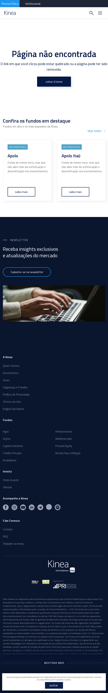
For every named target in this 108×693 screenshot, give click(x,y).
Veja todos (96, 131)
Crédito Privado (12, 452)
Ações (6, 438)
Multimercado (63, 438)
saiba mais (21, 191)
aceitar (54, 685)
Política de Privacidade (16, 394)
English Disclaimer (13, 408)
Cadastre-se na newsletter (27, 271)
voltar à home (54, 81)
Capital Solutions (13, 445)
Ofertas (7, 486)
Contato (8, 529)
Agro (6, 431)
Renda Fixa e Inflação (67, 452)
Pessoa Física (9, 3)
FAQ (5, 536)
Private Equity (63, 445)
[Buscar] (91, 13)
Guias (6, 379)
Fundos (7, 419)
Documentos (10, 372)
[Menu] (100, 13)
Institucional (32, 3)
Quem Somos (11, 365)
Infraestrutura (63, 431)
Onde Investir (11, 479)
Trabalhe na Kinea (13, 543)
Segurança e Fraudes (15, 387)
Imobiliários (9, 460)
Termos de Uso (12, 401)
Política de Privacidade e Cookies (58, 679)
